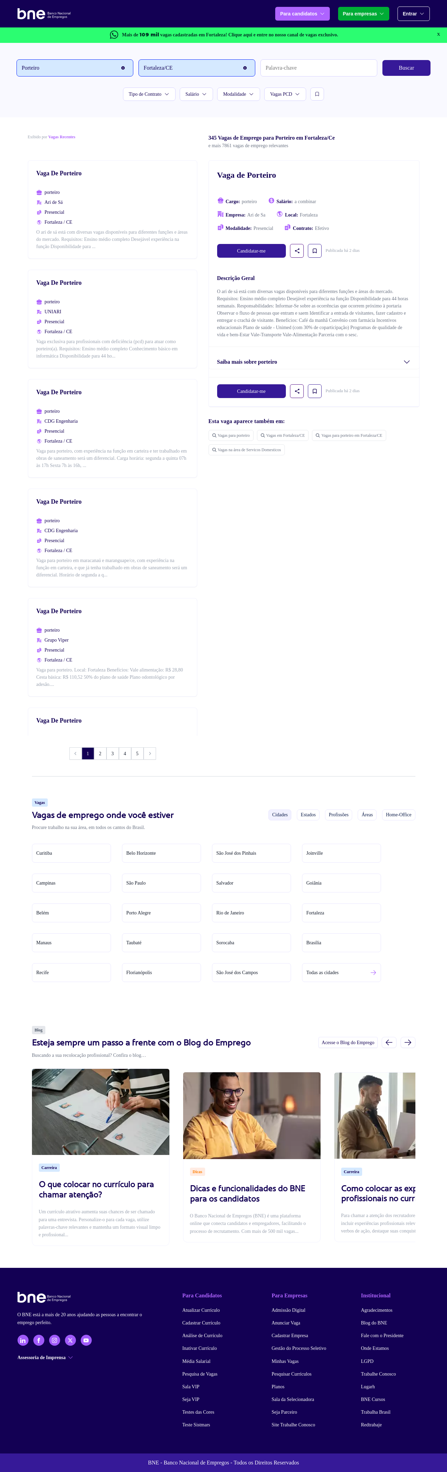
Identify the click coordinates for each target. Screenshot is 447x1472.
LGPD (367, 1361)
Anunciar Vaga (286, 1322)
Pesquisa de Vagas (199, 1374)
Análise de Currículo (202, 1335)
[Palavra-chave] (318, 68)
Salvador (225, 883)
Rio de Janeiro (230, 912)
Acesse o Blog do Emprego (348, 1042)
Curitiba (44, 853)
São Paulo (136, 883)
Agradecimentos (377, 1310)
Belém (42, 912)
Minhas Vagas (285, 1361)
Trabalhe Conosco (378, 1374)
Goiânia (314, 883)
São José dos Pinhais (236, 853)
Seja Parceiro (284, 1412)
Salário (197, 94)
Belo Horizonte (141, 853)
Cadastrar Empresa (290, 1335)
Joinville (314, 853)
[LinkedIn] (23, 1340)
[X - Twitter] (70, 1340)
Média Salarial (196, 1361)
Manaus (44, 942)
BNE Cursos (373, 1399)
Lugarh (368, 1386)
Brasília (314, 942)
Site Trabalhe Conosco (293, 1424)
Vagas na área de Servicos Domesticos (246, 449)
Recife (42, 972)
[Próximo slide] (408, 1042)
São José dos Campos (237, 972)
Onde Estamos (375, 1348)
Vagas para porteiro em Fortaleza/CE (349, 435)
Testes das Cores (198, 1412)
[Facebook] (38, 1340)
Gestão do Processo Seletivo (299, 1348)
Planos (278, 1386)
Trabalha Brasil (376, 1412)
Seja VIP (191, 1399)
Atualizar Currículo (201, 1310)
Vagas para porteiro (231, 435)
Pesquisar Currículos (292, 1374)
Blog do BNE (374, 1322)
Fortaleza (315, 912)
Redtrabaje (371, 1424)
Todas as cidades (322, 972)
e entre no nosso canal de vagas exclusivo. (283, 34)
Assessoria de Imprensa (45, 1357)
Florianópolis (139, 972)
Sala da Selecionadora (293, 1399)
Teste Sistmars (196, 1424)
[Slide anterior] (389, 1042)
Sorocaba (225, 942)
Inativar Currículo (199, 1348)
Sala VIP (191, 1386)
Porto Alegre (138, 912)
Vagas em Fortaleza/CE (283, 435)
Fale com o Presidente (382, 1335)
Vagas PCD (285, 94)
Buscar (406, 68)
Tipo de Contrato (149, 94)
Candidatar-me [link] (251, 251)
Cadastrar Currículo (201, 1322)
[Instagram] (54, 1340)
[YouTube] (86, 1340)
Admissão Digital (288, 1310)
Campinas (46, 883)
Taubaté (134, 942)
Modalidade (238, 94)
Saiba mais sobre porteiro (247, 362)
